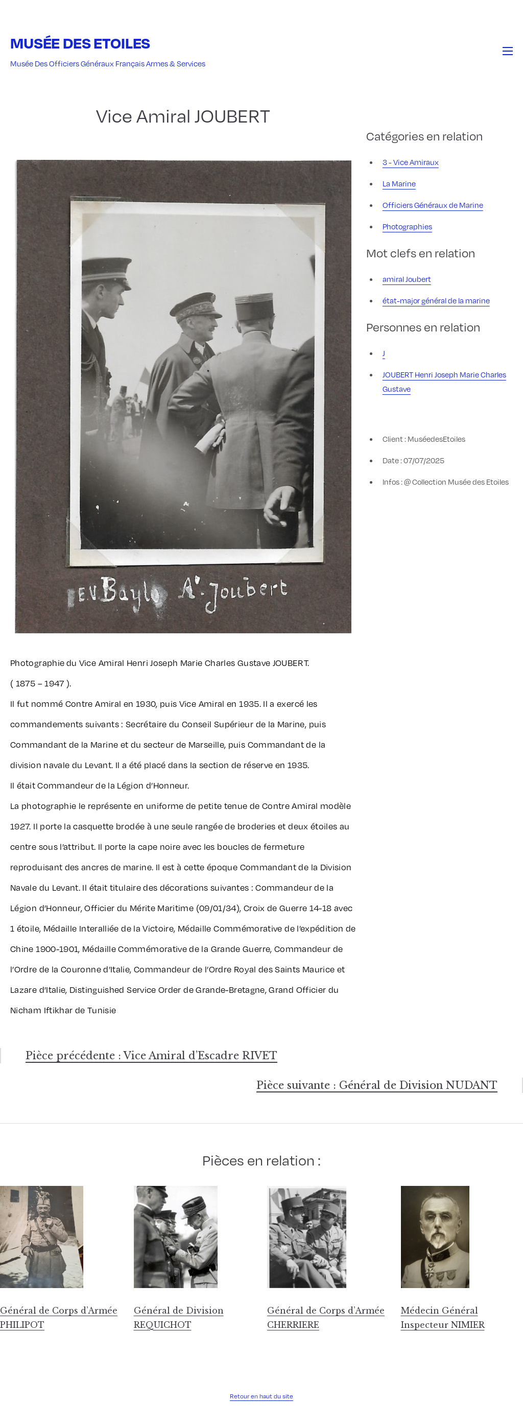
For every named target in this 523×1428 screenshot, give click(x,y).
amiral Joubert (407, 279)
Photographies (407, 226)
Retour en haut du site (261, 1396)
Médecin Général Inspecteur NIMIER (443, 1317)
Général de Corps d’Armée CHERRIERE (326, 1317)
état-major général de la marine (436, 300)
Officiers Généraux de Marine (433, 205)
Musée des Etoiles (80, 42)
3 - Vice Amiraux (411, 162)
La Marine (399, 183)
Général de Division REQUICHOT (179, 1317)
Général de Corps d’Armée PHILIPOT (58, 1317)
